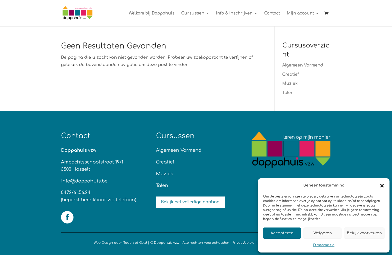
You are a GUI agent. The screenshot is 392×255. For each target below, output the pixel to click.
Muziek (290, 83)
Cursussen (192, 14)
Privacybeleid (323, 245)
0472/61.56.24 (75, 192)
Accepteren (282, 233)
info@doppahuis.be (84, 181)
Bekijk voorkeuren (364, 233)
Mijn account (300, 14)
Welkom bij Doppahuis (151, 14)
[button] (382, 185)
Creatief (290, 74)
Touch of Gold (135, 242)
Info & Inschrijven (234, 14)
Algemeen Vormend (302, 65)
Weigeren (323, 233)
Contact (272, 14)
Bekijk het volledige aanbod (190, 202)
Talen (288, 92)
